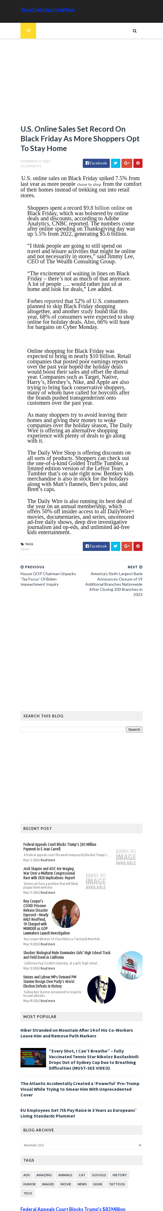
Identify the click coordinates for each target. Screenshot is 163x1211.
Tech (133, 1158)
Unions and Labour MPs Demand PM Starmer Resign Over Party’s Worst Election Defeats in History (53, 961)
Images (45, 1158)
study (58, 307)
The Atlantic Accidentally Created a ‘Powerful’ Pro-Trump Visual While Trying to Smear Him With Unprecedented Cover (80, 1066)
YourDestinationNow (45, 9)
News (22, 534)
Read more (45, 840)
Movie (63, 1158)
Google (96, 1149)
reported (50, 296)
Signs (95, 1158)
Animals (62, 1149)
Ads (23, 1149)
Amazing (41, 1149)
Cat (79, 1149)
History (117, 1149)
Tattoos (114, 1158)
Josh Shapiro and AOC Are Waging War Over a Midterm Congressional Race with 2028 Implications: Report (50, 853)
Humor (26, 1158)
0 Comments (28, 167)
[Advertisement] (82, 84)
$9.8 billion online (101, 203)
